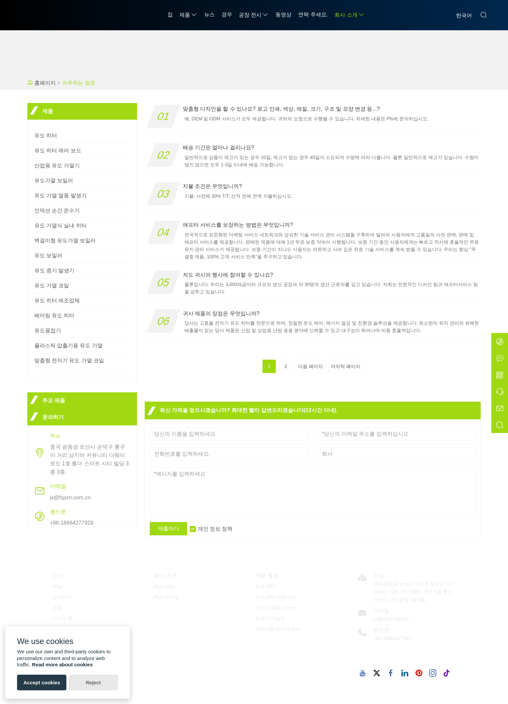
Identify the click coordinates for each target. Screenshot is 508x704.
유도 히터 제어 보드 (57, 150)
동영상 (284, 14)
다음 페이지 (310, 366)
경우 (226, 14)
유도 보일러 (48, 255)
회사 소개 (350, 15)
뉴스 (209, 14)
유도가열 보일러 (53, 180)
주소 (378, 575)
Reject (93, 682)
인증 (57, 607)
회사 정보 (164, 586)
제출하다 (168, 528)
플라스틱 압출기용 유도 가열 (68, 345)
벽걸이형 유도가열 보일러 (65, 240)
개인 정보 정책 (215, 529)
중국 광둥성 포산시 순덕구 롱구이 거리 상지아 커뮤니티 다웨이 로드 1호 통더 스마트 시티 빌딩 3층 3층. (89, 459)
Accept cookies (41, 682)
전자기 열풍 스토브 (276, 607)
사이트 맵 (62, 618)
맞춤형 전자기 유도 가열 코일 (69, 360)
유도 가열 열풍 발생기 (60, 195)
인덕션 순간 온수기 (57, 210)
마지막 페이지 (345, 366)
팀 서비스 (62, 597)
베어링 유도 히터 (54, 315)
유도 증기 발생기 (54, 270)
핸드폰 (381, 630)
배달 (57, 586)
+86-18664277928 (71, 523)
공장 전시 (254, 15)
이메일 (381, 611)
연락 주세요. (313, 14)
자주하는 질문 (78, 83)
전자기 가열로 (270, 618)
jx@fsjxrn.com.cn (70, 497)
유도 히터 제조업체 (57, 300)
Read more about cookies (62, 664)
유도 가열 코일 (51, 285)
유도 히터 (45, 135)
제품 (188, 15)
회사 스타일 (166, 597)
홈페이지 (45, 83)
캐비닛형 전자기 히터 (278, 629)
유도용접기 (47, 330)
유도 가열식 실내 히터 (60, 225)
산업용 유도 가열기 (57, 165)
